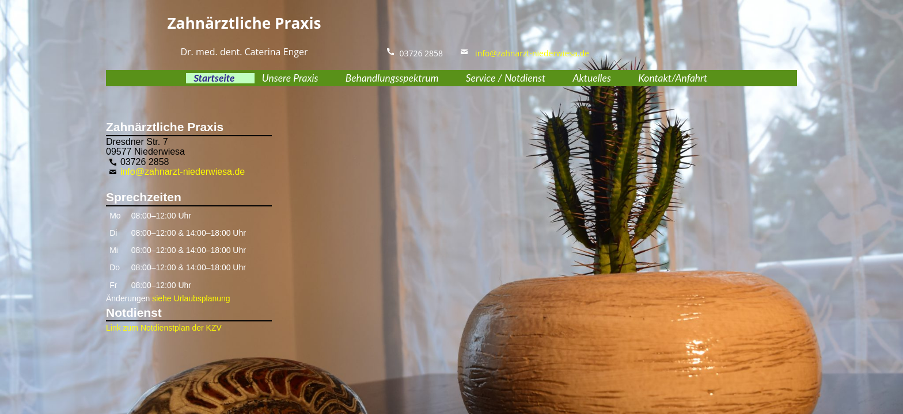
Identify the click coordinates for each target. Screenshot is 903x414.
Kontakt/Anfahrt (672, 78)
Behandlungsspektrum (392, 78)
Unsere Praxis (290, 78)
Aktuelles (591, 78)
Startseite (213, 78)
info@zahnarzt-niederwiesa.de (529, 53)
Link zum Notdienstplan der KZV (164, 327)
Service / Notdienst (506, 78)
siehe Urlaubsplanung (191, 298)
